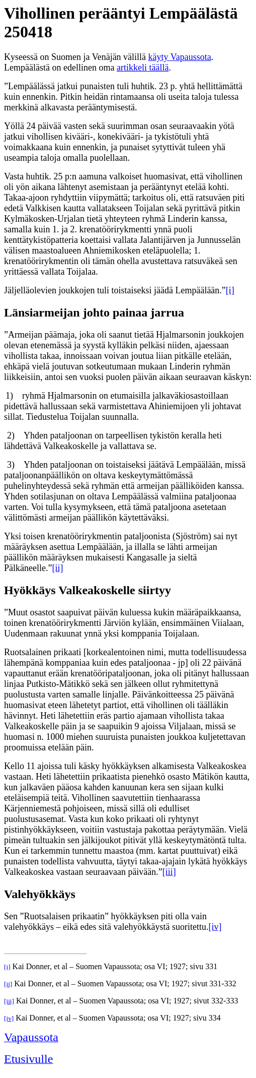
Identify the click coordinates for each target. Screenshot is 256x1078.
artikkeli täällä (142, 67)
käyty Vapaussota (179, 57)
